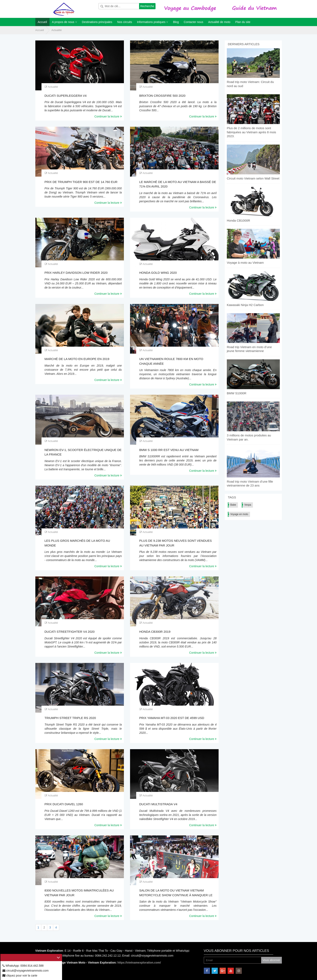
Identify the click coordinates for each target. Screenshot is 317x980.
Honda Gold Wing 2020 (158, 272)
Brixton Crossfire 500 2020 (162, 95)
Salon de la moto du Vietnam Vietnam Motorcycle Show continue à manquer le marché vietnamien (175, 893)
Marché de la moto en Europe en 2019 (77, 359)
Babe (233, 504)
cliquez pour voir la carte (19, 975)
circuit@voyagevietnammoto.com (25, 970)
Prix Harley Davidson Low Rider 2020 (76, 272)
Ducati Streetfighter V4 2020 (70, 631)
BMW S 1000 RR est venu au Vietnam (168, 450)
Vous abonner (271, 960)
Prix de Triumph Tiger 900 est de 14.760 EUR (81, 182)
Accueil (39, 30)
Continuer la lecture (108, 116)
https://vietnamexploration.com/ (139, 962)
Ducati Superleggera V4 (66, 95)
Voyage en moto (239, 514)
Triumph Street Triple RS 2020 (70, 718)
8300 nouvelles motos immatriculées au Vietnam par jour (79, 893)
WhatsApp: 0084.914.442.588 (23, 965)
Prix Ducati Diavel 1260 (64, 804)
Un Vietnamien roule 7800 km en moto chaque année (171, 361)
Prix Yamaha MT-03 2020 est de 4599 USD (171, 718)
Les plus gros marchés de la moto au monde (77, 543)
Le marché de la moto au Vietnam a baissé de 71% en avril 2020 (177, 184)
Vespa (247, 504)
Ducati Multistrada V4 (158, 804)
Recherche (147, 6)
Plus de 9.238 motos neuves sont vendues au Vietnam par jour (175, 543)
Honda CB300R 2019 (155, 631)
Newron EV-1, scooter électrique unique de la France (83, 452)
